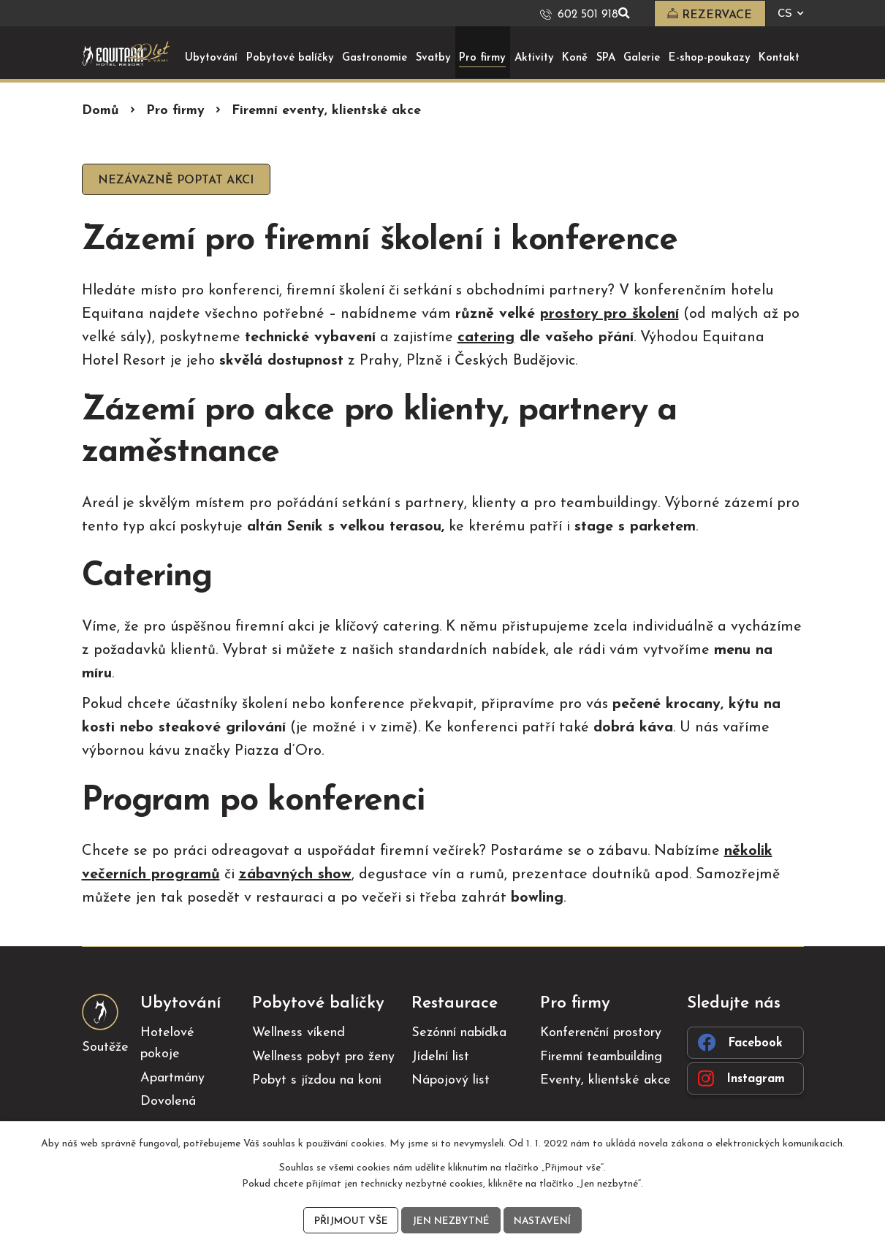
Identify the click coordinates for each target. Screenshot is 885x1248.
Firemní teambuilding (601, 1058)
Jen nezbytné (450, 1220)
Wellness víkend (298, 1033)
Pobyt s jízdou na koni (316, 1081)
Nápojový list (450, 1081)
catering (485, 338)
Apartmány (172, 1078)
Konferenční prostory (600, 1033)
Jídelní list (440, 1058)
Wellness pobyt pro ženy (323, 1058)
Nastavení (543, 1220)
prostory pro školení (609, 315)
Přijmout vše (350, 1220)
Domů (100, 111)
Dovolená (168, 1102)
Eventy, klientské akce (605, 1081)
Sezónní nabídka (458, 1033)
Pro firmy (175, 111)
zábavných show (295, 875)
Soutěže (105, 1048)
